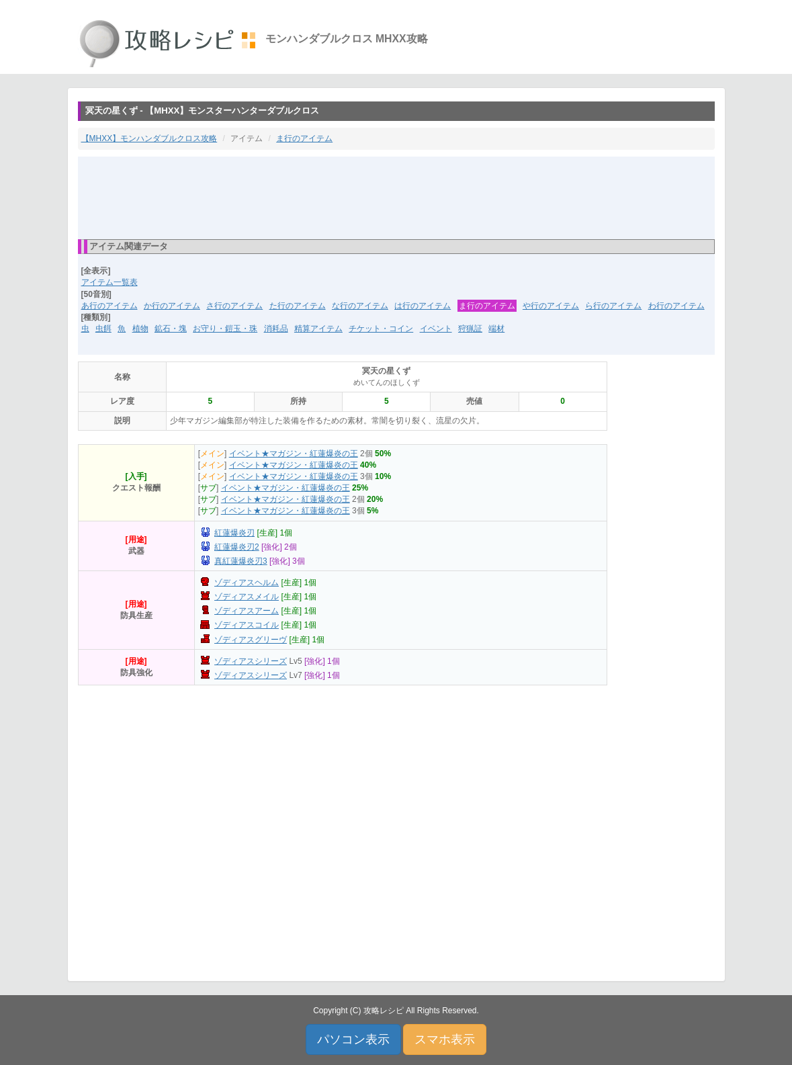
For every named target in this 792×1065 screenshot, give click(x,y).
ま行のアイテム (304, 138)
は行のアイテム (422, 305)
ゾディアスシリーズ (250, 661)
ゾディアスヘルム (246, 582)
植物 (140, 328)
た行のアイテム (297, 305)
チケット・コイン (381, 328)
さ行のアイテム (234, 305)
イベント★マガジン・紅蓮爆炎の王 (293, 453)
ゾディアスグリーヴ (250, 639)
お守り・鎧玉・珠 (225, 328)
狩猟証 (470, 328)
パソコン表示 (353, 1039)
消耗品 (276, 328)
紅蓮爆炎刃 (234, 533)
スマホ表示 (444, 1039)
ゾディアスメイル (246, 596)
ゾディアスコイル (246, 625)
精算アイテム (318, 328)
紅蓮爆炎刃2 (236, 547)
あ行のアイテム (109, 305)
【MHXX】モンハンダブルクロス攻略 (149, 138)
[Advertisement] (396, 197)
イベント (436, 328)
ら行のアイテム (613, 305)
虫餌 (103, 328)
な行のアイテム (360, 305)
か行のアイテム (172, 305)
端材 (496, 328)
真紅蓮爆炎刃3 (240, 561)
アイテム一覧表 (109, 282)
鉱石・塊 (171, 328)
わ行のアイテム (676, 305)
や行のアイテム (551, 305)
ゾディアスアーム (246, 610)
